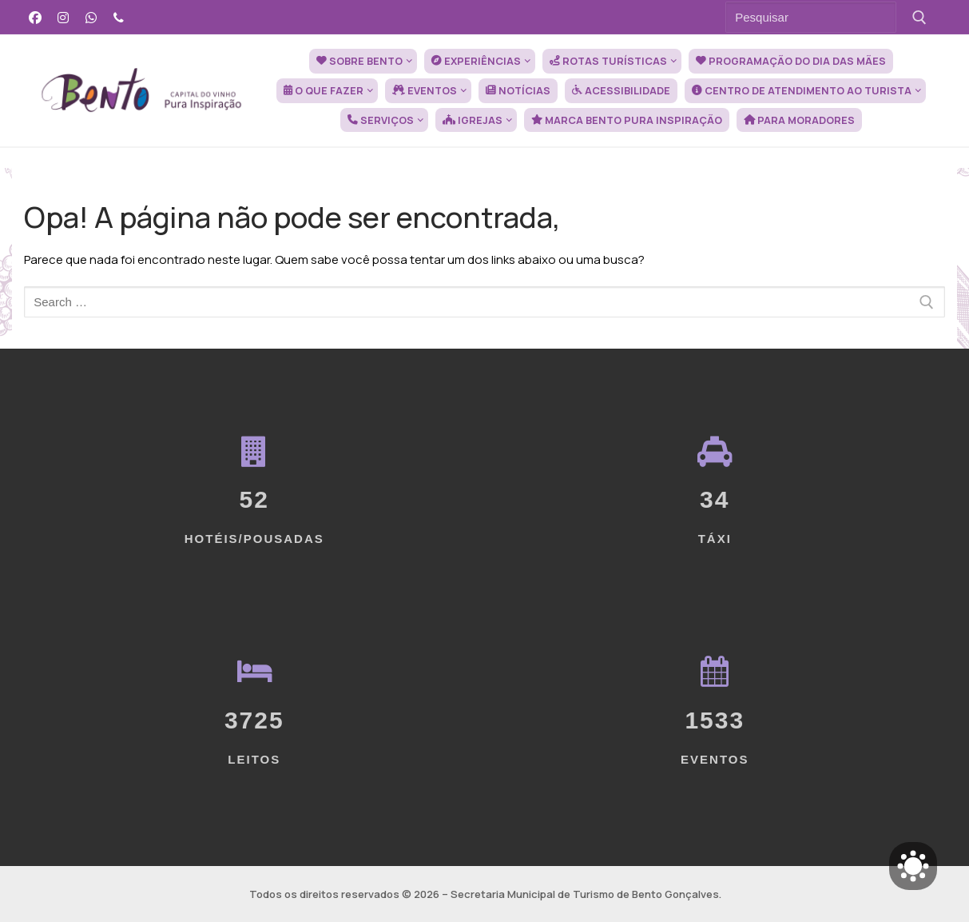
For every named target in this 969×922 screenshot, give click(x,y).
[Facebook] (35, 17)
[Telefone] (118, 17)
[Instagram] (63, 17)
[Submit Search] (919, 17)
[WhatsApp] (91, 17)
